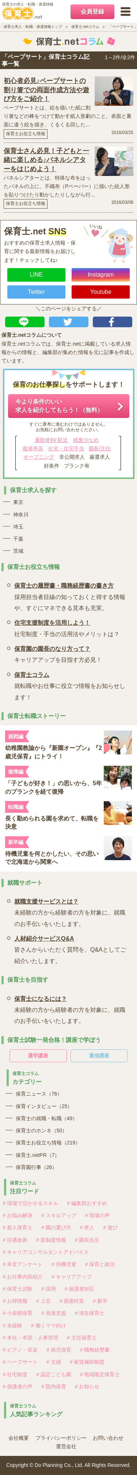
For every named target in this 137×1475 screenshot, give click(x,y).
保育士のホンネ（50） (42, 1130)
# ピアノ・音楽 (20, 1350)
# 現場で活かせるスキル (30, 1203)
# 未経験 (13, 1325)
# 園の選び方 (56, 1227)
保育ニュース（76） (39, 1094)
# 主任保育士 (82, 1338)
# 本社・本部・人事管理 (30, 1338)
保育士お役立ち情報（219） (48, 1143)
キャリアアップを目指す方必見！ (58, 653)
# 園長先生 (87, 1240)
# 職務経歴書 (95, 1350)
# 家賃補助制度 (87, 1362)
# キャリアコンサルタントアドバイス (46, 1252)
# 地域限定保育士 (100, 1374)
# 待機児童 (64, 1264)
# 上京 (43, 1301)
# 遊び (110, 1227)
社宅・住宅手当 (66, 448)
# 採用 (48, 1289)
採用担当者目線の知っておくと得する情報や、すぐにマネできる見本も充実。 (70, 595)
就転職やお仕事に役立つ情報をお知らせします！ (70, 685)
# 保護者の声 (18, 1386)
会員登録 (92, 11)
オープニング (38, 457)
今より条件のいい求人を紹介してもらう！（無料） (59, 405)
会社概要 (18, 1438)
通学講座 (38, 1056)
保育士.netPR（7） (38, 1155)
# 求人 (87, 1227)
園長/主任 (100, 448)
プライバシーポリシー (61, 1438)
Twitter (36, 292)
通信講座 (99, 1056)
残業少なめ (86, 440)
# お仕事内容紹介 (23, 1277)
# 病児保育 (58, 1350)
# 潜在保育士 (90, 1313)
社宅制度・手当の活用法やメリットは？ (66, 627)
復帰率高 (33, 448)
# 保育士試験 (18, 1289)
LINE (36, 274)
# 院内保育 (53, 1386)
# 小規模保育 (18, 1313)
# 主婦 (53, 1362)
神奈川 (20, 514)
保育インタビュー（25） (44, 1106)
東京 (18, 502)
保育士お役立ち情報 (25, 133)
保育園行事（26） (36, 1167)
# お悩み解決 (18, 1215)
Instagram (101, 274)
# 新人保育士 (18, 1227)
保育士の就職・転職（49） (47, 1118)
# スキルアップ (58, 1215)
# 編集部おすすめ (87, 1203)
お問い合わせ (108, 1438)
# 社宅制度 (15, 1374)
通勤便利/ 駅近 (51, 440)
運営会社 (66, 1446)
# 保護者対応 (80, 1289)
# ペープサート (20, 1362)
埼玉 (18, 527)
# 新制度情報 (51, 1240)
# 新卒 (100, 1301)
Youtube (100, 292)
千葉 (18, 539)
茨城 (18, 551)
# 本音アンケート (23, 1264)
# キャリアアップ (72, 1277)
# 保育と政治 (100, 1264)
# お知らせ (87, 1386)
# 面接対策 (72, 1301)
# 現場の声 (97, 1215)
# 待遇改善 (15, 1240)
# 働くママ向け (48, 1325)
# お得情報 (15, 1301)
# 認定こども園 (53, 1374)
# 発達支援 (53, 1313)
